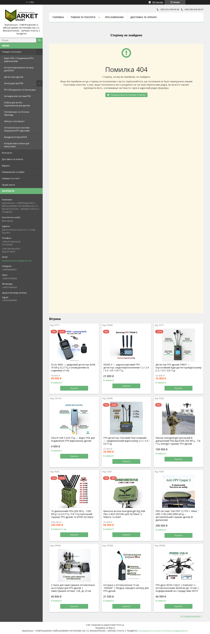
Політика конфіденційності (176, 631)
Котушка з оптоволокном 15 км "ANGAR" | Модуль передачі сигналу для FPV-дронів (126, 588)
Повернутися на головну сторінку (128, 94)
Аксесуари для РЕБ (13, 83)
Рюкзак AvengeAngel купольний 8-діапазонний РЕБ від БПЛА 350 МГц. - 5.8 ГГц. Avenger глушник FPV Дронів (178, 440)
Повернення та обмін (13, 171)
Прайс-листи (8, 184)
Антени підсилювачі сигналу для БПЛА (19, 69)
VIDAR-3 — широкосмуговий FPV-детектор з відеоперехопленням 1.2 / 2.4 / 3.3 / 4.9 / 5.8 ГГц (126, 367)
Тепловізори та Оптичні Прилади (16, 113)
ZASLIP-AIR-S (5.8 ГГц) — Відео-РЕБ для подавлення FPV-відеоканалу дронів (73, 439)
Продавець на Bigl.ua (105, 628)
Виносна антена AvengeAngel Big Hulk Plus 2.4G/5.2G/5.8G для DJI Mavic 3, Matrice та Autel (124, 514)
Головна (58, 17)
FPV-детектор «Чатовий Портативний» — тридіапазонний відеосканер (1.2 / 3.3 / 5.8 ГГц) (126, 440)
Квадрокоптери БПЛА (15, 137)
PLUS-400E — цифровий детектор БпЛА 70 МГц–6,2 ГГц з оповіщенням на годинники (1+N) (73, 367)
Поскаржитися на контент (150, 631)
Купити (74, 388)
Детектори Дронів (13, 76)
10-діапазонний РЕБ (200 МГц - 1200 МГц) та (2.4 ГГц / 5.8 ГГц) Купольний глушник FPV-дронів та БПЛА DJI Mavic (72, 514)
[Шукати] (39, 40)
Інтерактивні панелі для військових (16, 145)
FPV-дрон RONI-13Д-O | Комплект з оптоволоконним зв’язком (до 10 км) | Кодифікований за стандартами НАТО (177, 588)
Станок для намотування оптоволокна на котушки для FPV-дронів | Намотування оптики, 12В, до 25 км (73, 588)
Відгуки (6, 165)
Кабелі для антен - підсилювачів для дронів (17, 104)
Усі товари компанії (190, 616)
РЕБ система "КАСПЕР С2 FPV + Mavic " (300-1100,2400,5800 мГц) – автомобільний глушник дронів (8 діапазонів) (177, 515)
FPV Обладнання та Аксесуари (20, 89)
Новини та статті (11, 178)
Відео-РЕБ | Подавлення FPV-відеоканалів (19, 60)
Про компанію (114, 17)
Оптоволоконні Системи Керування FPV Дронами (17, 129)
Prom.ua (120, 625)
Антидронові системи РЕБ (17, 96)
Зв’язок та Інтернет (14, 121)
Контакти (7, 152)
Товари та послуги (11, 51)
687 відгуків (157, 2)
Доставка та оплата (12, 159)
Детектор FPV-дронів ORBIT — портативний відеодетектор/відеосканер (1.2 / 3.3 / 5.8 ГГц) (178, 367)
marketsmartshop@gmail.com (17, 260)
